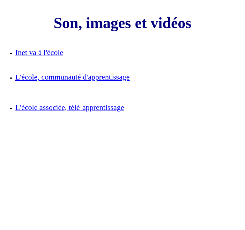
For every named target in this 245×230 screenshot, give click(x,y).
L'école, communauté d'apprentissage (72, 77)
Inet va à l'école (39, 52)
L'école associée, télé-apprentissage (69, 107)
